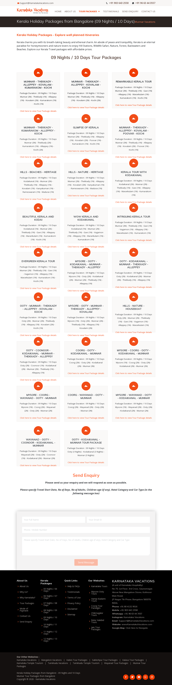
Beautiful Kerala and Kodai (38, 231)
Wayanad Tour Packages (116, 663)
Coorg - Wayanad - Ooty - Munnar (86, 409)
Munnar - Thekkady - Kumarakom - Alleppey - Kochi (38, 143)
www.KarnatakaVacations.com (137, 624)
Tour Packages (88, 11)
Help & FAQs (73, 586)
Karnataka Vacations (134, 617)
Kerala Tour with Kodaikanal (134, 187)
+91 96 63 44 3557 (145, 3)
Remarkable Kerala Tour (134, 81)
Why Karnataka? (27, 598)
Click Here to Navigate (137, 628)
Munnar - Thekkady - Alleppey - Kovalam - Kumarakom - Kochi (38, 84)
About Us (70, 11)
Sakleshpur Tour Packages (105, 660)
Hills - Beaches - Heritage (38, 185)
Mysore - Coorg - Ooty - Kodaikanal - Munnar (133, 365)
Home (58, 11)
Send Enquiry (130, 11)
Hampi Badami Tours (98, 600)
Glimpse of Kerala (86, 140)
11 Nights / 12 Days (50, 633)
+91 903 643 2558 (118, 3)
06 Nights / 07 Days (50, 597)
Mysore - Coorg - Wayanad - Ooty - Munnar (38, 409)
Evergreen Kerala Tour (38, 274)
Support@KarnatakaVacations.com (37, 3)
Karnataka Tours (99, 586)
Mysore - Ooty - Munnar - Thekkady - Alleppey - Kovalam (86, 321)
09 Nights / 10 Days (50, 618)
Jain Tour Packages (95, 628)
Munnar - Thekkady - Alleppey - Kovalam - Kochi (86, 84)
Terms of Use (74, 598)
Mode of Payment (24, 610)
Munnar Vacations (145, 21)
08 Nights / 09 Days (50, 611)
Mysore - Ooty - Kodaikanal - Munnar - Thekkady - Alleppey (86, 277)
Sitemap (71, 615)
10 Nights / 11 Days (50, 625)
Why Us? (24, 592)
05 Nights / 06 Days (50, 590)
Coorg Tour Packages (96, 607)
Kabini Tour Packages (76, 660)
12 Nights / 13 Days (50, 640)
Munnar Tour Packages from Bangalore (36, 676)
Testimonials (111, 11)
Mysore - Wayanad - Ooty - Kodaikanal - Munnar (134, 409)
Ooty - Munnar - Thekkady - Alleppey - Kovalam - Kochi (38, 321)
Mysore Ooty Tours (97, 593)
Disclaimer (72, 609)
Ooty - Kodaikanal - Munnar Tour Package (86, 454)
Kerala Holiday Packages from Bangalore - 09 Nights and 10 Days (48, 672)
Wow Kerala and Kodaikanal (85, 231)
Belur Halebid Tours (97, 621)
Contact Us (148, 11)
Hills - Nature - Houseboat (133, 320)
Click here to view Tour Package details (38, 111)
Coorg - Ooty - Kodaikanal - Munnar (86, 365)
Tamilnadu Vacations (58, 663)
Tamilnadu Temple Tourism (86, 663)
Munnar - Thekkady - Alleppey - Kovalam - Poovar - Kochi (133, 143)
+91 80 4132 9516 (128, 606)
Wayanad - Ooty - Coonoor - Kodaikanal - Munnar (38, 455)
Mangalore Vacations (51, 660)
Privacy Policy (73, 603)
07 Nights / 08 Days (50, 604)
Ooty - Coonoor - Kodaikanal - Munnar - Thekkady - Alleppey (38, 366)
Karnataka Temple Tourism (30, 663)
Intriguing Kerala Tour (133, 229)
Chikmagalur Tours (97, 614)
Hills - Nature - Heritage (86, 185)
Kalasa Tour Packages (133, 660)
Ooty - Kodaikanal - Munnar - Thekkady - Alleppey (133, 277)
